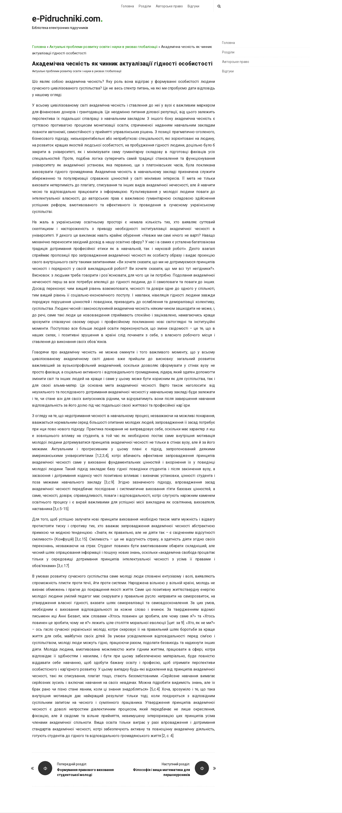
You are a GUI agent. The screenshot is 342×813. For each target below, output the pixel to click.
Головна (127, 6)
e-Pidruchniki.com (66, 19)
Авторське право (169, 6)
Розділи (145, 6)
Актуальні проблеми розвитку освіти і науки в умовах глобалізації (103, 47)
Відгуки (193, 6)
